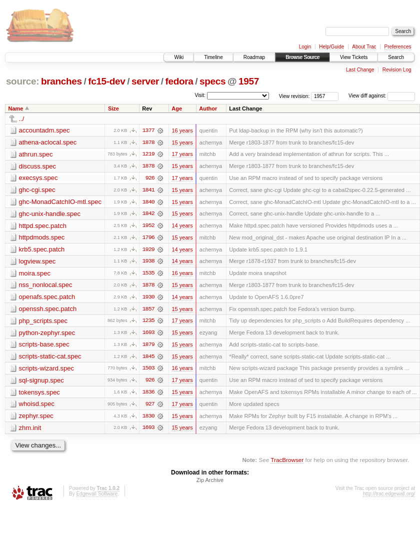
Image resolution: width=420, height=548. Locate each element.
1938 (148, 262)
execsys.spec (38, 178)
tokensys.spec (39, 394)
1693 (148, 334)
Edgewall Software (97, 497)
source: (22, 81)
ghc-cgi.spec (37, 190)
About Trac (364, 47)
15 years (182, 143)
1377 (148, 130)
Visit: (200, 95)
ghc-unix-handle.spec (50, 214)
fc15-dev (106, 81)
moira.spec (35, 274)
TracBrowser (287, 463)
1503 (148, 370)
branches (61, 81)
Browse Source (303, 57)
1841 (148, 190)
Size (113, 109)
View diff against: (381, 95)
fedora (180, 81)
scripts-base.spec (44, 346)
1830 (148, 418)
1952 (148, 226)
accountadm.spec (44, 130)
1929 (148, 250)
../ (21, 118)
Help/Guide (331, 47)
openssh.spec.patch (48, 310)
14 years (182, 227)
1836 (148, 394)
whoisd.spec (37, 406)
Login (305, 47)
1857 (148, 310)
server (145, 81)
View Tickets (354, 57)
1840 (148, 202)
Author (208, 109)
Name (16, 109)
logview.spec (37, 262)
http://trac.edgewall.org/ (389, 497)
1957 (248, 81)
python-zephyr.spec (47, 334)
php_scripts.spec (43, 322)
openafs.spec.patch (47, 298)
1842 (148, 214)
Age (177, 109)
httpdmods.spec (42, 238)
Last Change (360, 69)
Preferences (398, 47)
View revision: (294, 95)
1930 (148, 298)
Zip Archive (210, 483)
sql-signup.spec (41, 382)
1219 (148, 154)
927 (150, 406)
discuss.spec (37, 166)
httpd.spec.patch (42, 226)
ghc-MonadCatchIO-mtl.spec (60, 202)
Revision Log (397, 69)
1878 (148, 142)
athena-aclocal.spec (48, 142)
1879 (148, 346)
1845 (148, 358)
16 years (182, 131)
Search (396, 57)
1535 (148, 274)
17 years (182, 155)
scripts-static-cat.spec (50, 358)
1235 (148, 322)
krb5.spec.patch (42, 250)
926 (150, 178)
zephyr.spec (36, 418)
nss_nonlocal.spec (45, 286)
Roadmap (254, 57)
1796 (148, 238)
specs (213, 81)
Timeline (213, 57)
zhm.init (30, 430)
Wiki (179, 57)
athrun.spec (36, 154)
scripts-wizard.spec (46, 370)
